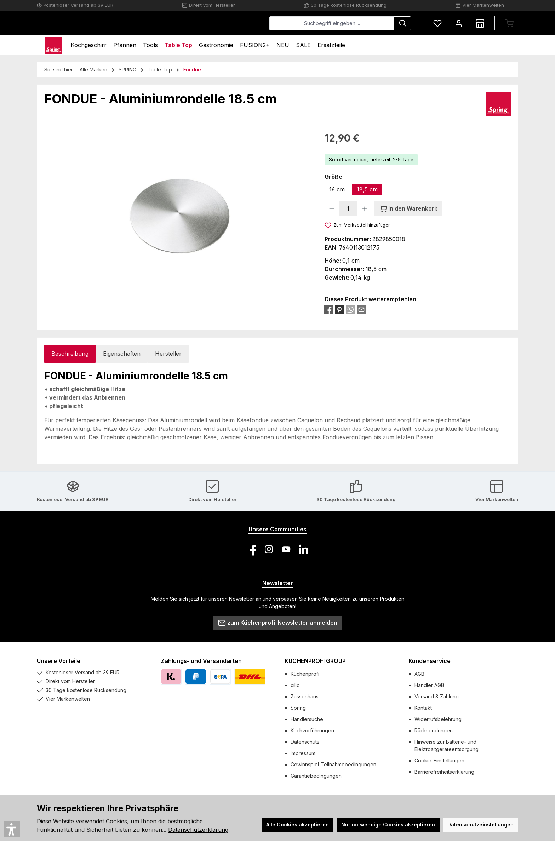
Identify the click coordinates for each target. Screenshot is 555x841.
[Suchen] (402, 23)
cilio (295, 685)
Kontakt (423, 708)
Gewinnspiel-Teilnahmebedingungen (333, 764)
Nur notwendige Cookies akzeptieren (388, 825)
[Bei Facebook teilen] (328, 309)
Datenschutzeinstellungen (480, 825)
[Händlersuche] (480, 23)
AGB (419, 674)
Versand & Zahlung (436, 696)
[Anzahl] (348, 208)
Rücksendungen (433, 730)
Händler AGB (429, 685)
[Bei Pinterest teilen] (339, 309)
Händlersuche (307, 719)
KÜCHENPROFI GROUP (315, 660)
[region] (177, 207)
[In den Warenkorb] (408, 208)
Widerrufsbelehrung (438, 719)
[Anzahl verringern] (332, 208)
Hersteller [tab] (168, 353)
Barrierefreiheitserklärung (444, 772)
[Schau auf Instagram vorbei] (269, 549)
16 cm (337, 189)
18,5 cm (367, 189)
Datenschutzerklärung (198, 829)
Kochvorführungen (312, 730)
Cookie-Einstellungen (439, 760)
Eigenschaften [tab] (122, 353)
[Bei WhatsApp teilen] (350, 309)
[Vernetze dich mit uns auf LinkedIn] (303, 549)
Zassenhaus (305, 696)
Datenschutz (305, 742)
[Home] (53, 45)
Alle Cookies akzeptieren (297, 825)
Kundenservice (429, 660)
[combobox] (331, 23)
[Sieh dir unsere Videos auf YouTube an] (286, 549)
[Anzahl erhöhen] (364, 208)
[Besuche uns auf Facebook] (251, 549)
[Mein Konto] (459, 23)
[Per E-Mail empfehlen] (361, 309)
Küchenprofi (305, 674)
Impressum (303, 753)
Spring (298, 708)
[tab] (70, 354)
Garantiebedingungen (316, 776)
